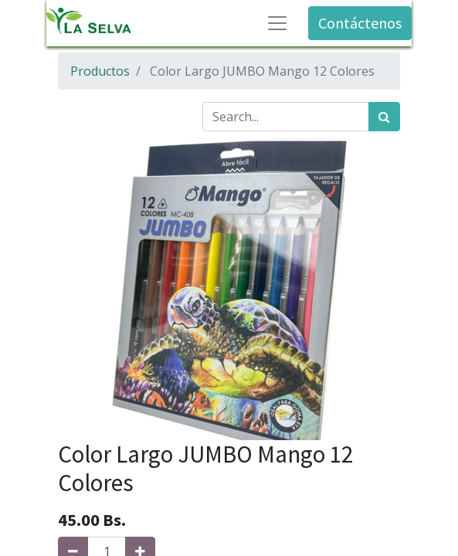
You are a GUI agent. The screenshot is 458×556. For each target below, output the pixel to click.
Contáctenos (360, 22)
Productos (100, 71)
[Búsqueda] (384, 116)
